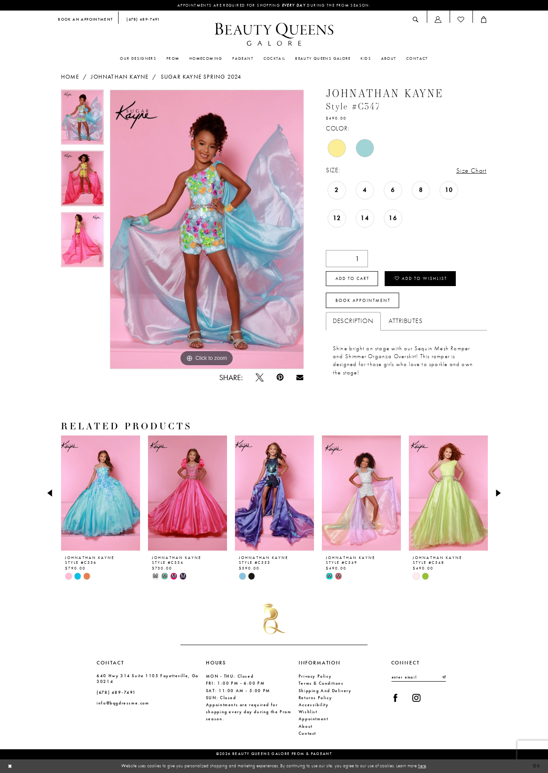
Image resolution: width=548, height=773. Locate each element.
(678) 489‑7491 (116, 692)
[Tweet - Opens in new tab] (259, 377)
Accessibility (314, 705)
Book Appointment (362, 300)
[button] (438, 20)
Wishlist (308, 712)
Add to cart (352, 278)
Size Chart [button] (471, 170)
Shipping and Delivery (325, 690)
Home (70, 76)
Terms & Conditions (321, 683)
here (422, 765)
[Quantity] (347, 258)
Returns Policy (315, 697)
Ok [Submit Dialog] (537, 766)
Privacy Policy (315, 676)
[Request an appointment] (86, 20)
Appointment (313, 719)
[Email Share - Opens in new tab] (299, 377)
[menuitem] (86, 20)
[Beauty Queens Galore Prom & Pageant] (274, 34)
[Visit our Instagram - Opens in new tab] (416, 697)
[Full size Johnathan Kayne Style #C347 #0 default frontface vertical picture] (206, 229)
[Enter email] (418, 677)
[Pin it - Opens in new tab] (280, 377)
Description (353, 320)
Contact (307, 733)
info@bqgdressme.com (123, 703)
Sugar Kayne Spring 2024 (201, 76)
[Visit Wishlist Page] (461, 20)
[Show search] (416, 19)
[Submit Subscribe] (443, 677)
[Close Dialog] (10, 766)
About (306, 726)
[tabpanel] (82, 120)
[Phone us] (141, 20)
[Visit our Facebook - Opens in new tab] (395, 697)
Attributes (406, 320)
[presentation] (100, 493)
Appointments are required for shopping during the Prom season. (274, 5)
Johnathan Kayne (119, 76)
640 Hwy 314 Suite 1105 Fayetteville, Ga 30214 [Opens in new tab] (147, 678)
